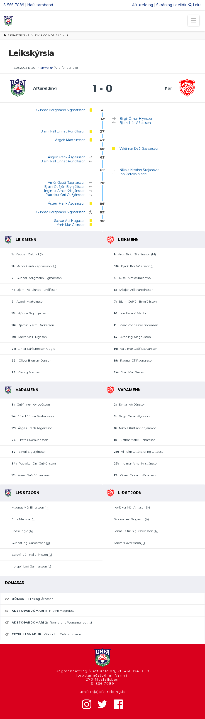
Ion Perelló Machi (133, 174)
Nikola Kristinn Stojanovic (139, 170)
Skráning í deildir (171, 5)
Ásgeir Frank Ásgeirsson (66, 157)
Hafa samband (40, 5)
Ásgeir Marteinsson (70, 140)
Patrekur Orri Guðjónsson (65, 195)
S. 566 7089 (102, 684)
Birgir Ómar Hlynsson (136, 119)
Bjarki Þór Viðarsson (135, 123)
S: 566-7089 (13, 5)
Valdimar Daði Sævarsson (139, 149)
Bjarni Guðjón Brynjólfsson (64, 187)
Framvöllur (45, 67)
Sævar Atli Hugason (69, 221)
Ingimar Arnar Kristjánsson (64, 191)
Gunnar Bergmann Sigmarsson (60, 110)
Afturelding (142, 5)
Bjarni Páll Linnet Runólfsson (62, 131)
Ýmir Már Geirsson (71, 225)
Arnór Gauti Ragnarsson (66, 183)
